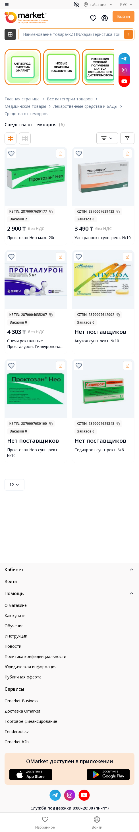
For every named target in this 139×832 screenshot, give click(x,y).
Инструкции (16, 636)
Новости (13, 646)
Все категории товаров (70, 99)
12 (14, 484)
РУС (127, 4)
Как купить (15, 615)
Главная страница (22, 99)
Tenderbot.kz (17, 731)
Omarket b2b (17, 741)
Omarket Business (21, 700)
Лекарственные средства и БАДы (85, 106)
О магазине (16, 605)
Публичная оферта (23, 677)
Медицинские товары (25, 106)
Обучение (14, 625)
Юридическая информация (31, 666)
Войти (123, 16)
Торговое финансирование (31, 721)
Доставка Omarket (22, 711)
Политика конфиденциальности (35, 656)
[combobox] (107, 138)
